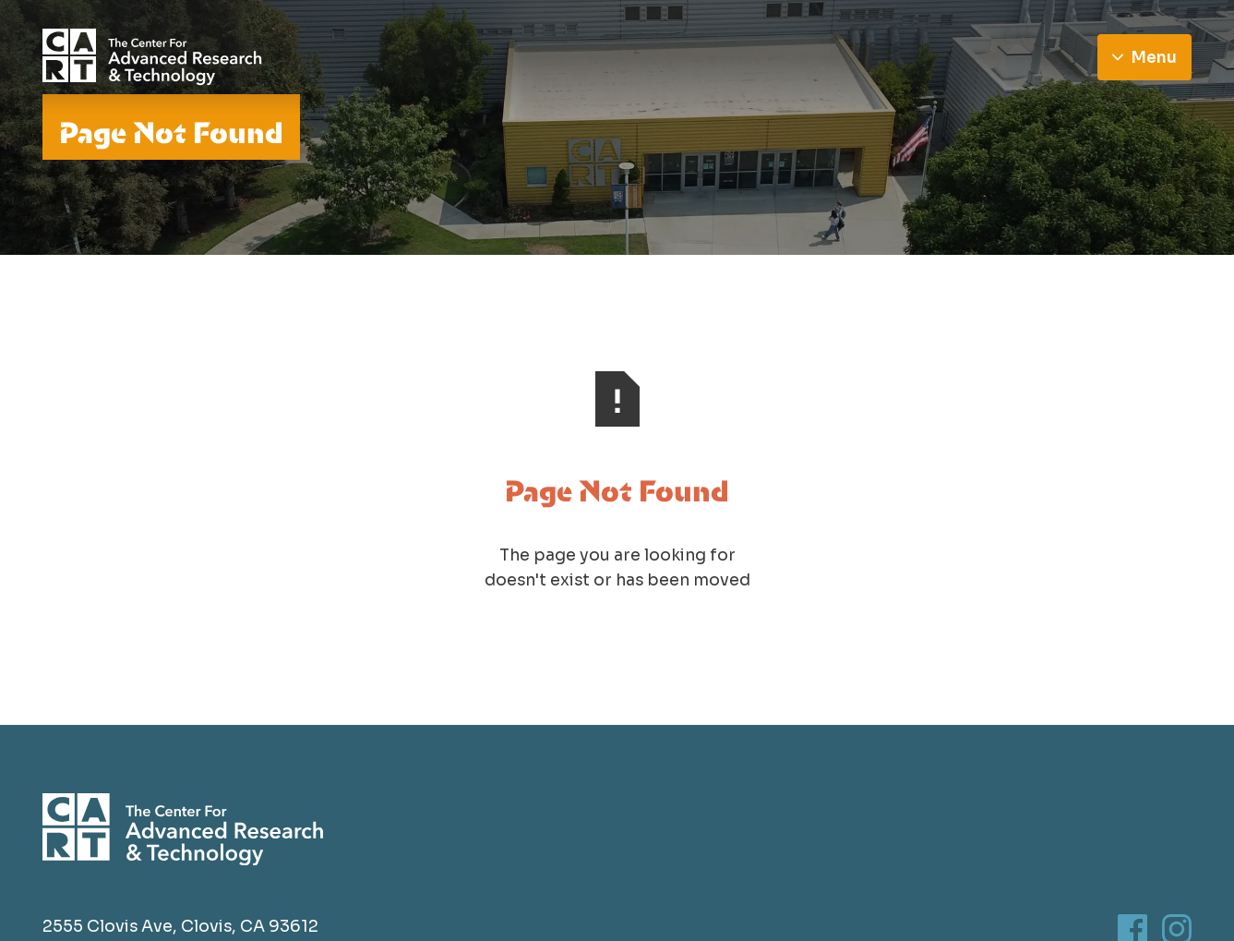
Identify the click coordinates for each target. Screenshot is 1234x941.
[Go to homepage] (152, 57)
